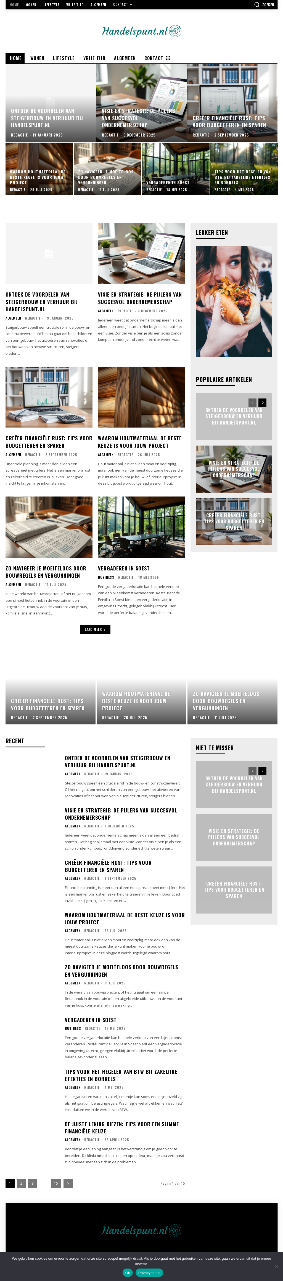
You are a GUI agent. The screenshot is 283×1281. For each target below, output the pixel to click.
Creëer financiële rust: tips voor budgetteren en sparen (49, 440)
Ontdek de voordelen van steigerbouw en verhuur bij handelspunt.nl (42, 301)
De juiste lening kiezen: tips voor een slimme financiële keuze (122, 1125)
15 (56, 1181)
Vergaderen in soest (124, 566)
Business (106, 575)
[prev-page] (252, 402)
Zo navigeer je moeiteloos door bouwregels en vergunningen (46, 570)
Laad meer (95, 627)
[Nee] (276, 1266)
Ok (127, 1273)
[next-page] (262, 402)
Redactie (33, 317)
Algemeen (13, 317)
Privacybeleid (149, 1273)
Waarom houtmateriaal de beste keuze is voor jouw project (140, 440)
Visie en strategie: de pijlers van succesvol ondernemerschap (139, 297)
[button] (265, 4)
